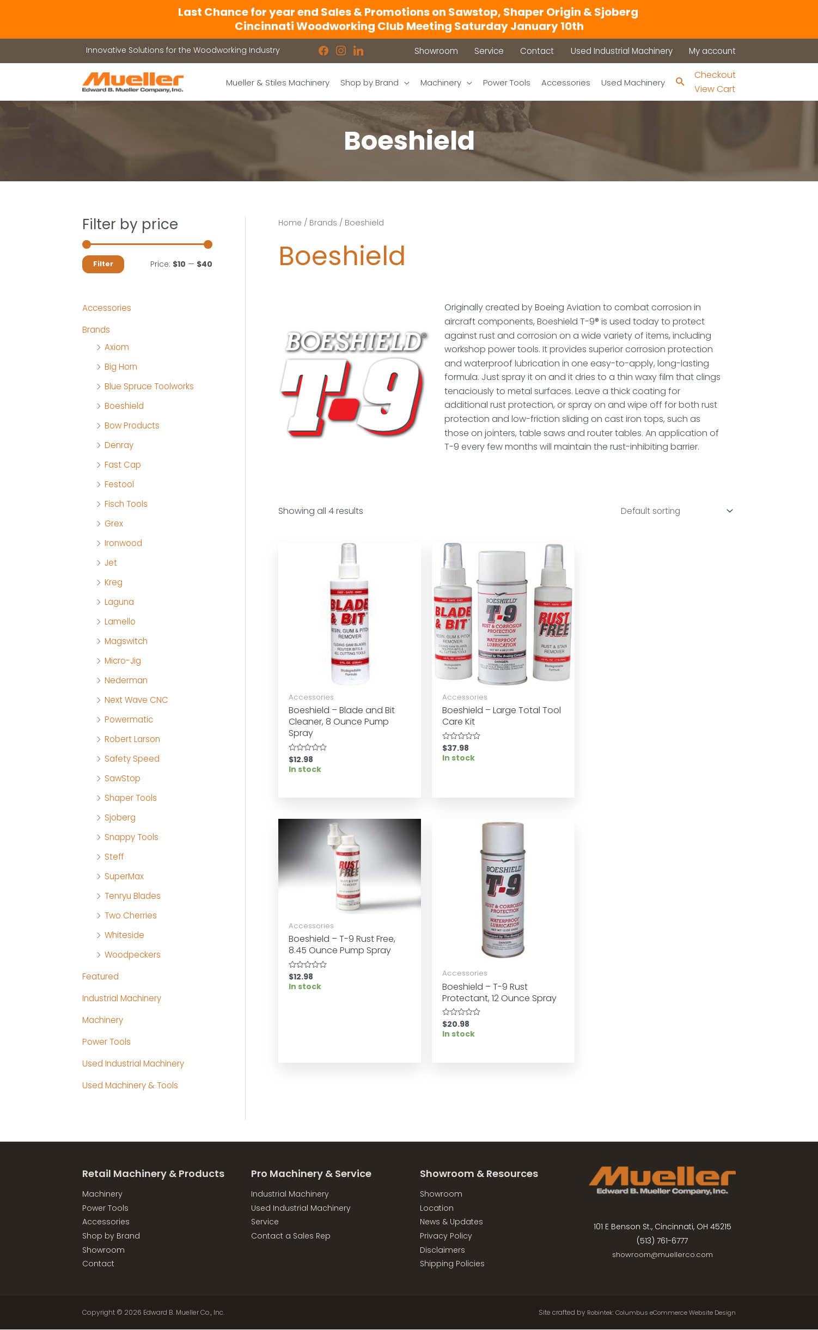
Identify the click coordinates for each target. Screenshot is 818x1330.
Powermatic (130, 720)
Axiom (117, 347)
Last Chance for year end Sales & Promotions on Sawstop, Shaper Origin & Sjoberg (409, 12)
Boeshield (125, 406)
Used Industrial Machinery (136, 1064)
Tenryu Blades (134, 896)
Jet (111, 563)
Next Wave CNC (137, 700)
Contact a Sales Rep (291, 1236)
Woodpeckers (134, 955)
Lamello (121, 622)
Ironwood (125, 543)
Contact (98, 1264)
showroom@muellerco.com (662, 1254)
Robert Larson (134, 739)
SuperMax (125, 877)
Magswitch (128, 641)
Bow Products (134, 426)
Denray (120, 445)
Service (265, 1222)
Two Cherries (132, 916)
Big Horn (122, 367)
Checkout (715, 75)
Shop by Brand (111, 1236)
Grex (114, 524)
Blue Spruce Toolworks (152, 387)
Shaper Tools (132, 798)
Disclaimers (442, 1250)
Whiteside (125, 935)
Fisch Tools (127, 504)
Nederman (127, 681)
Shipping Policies (452, 1264)
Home (290, 223)
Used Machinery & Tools (133, 1086)
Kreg (114, 583)
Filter (103, 264)
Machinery (104, 1020)
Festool (120, 485)
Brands (97, 330)
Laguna (121, 602)
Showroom (103, 1250)
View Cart (714, 89)
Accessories (107, 308)
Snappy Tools (134, 837)
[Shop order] (671, 512)
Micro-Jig (124, 661)
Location (437, 1208)
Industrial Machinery (124, 998)
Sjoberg (121, 818)
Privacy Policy (446, 1236)
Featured (101, 977)
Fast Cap (124, 465)
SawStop (124, 779)
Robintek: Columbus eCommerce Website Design (655, 1312)
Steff (115, 857)
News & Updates (451, 1222)
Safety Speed (133, 759)
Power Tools (107, 1042)
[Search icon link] (680, 82)
